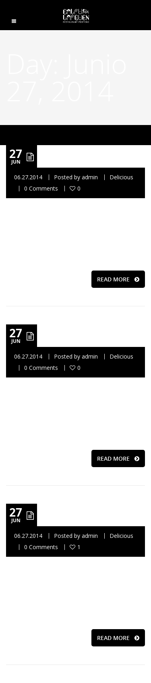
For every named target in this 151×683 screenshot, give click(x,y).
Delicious (121, 177)
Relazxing (82, 156)
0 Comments (41, 188)
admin (90, 177)
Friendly (77, 515)
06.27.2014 (28, 177)
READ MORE (118, 279)
